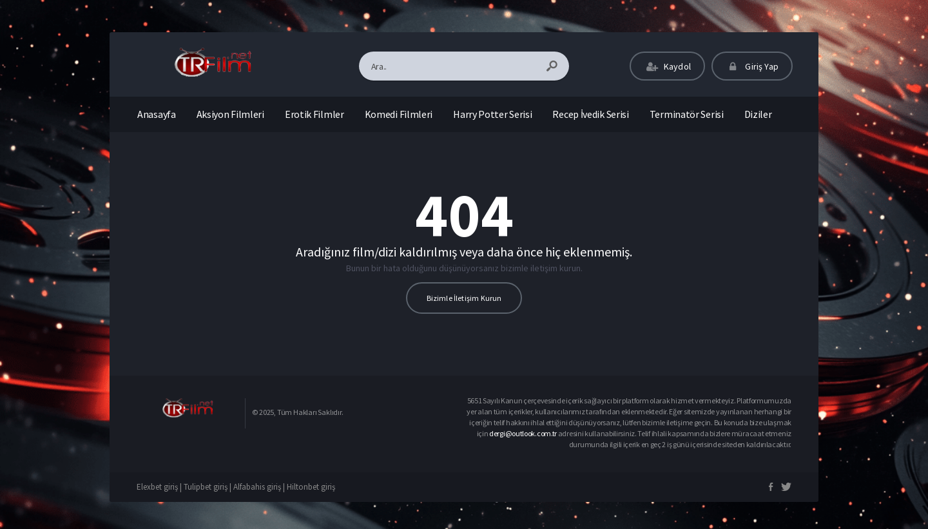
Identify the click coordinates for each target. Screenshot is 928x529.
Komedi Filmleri (399, 114)
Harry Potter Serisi (492, 114)
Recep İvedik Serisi (590, 114)
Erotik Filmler (314, 114)
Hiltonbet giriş (311, 486)
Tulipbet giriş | (208, 486)
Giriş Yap (752, 66)
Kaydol (667, 66)
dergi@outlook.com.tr (523, 433)
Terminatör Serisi (687, 114)
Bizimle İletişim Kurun (464, 298)
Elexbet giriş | (160, 486)
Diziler (758, 114)
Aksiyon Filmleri (230, 114)
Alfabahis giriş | (260, 486)
